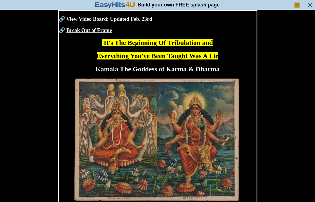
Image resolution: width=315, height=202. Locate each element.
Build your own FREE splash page (178, 5)
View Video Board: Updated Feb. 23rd (109, 19)
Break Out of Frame (89, 30)
